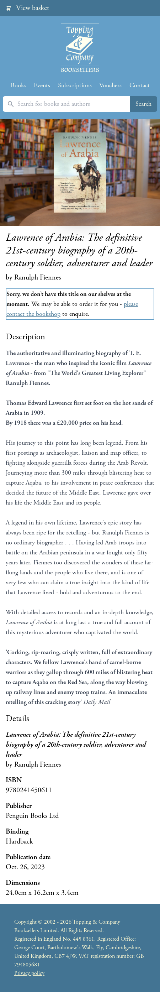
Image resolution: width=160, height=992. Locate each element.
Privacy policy (29, 973)
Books (18, 85)
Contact (139, 85)
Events (42, 85)
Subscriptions (75, 85)
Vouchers (110, 85)
